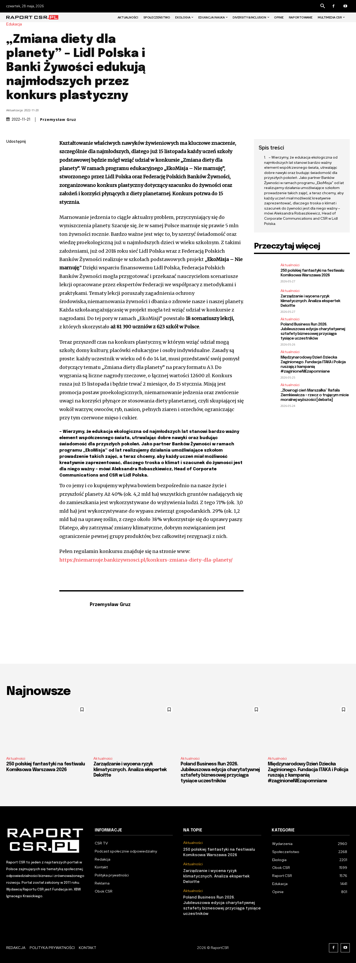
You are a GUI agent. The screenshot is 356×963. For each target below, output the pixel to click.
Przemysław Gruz (58, 119)
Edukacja (15, 24)
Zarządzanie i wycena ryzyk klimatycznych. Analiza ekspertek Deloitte (310, 301)
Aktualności (290, 265)
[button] (322, 6)
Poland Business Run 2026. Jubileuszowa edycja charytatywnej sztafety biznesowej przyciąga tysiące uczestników (313, 331)
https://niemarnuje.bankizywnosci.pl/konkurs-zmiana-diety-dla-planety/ (146, 560)
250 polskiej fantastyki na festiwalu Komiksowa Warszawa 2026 (312, 273)
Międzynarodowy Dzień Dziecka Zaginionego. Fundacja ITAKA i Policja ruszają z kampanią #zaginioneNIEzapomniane (313, 364)
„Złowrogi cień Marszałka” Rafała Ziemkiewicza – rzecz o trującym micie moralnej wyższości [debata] (315, 395)
